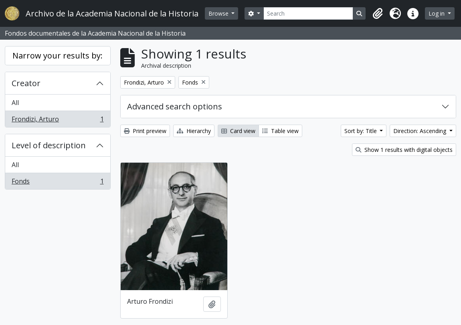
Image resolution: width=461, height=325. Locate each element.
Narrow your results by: (57, 55)
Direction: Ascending (420, 131)
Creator (26, 83)
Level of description (49, 145)
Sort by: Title (361, 131)
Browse (219, 13)
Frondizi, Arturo (57, 120)
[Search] (308, 13)
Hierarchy (194, 131)
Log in (437, 13)
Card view (238, 131)
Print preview (145, 131)
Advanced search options (174, 106)
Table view (280, 131)
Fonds (57, 182)
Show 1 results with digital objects (404, 149)
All (15, 102)
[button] (377, 13)
